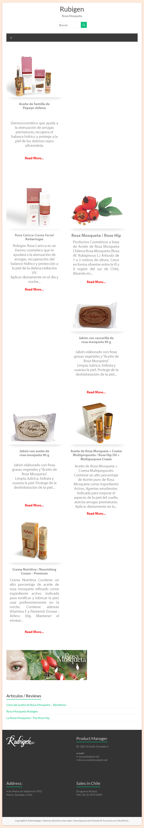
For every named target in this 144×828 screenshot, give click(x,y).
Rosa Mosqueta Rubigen (22, 711)
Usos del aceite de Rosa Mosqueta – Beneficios (36, 704)
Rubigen (72, 9)
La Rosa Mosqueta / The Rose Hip (28, 718)
